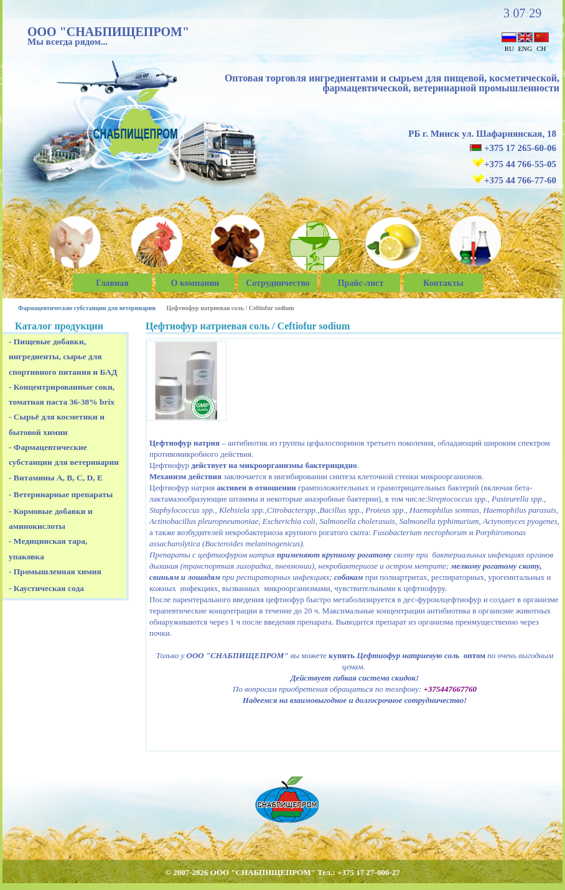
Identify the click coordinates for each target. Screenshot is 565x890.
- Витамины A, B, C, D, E (56, 477)
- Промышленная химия (55, 571)
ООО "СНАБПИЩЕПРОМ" (108, 32)
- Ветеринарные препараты (61, 494)
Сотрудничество (278, 283)
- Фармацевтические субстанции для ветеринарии (64, 455)
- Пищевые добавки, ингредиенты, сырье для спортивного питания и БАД (63, 357)
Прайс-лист (361, 283)
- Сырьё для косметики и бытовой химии (57, 424)
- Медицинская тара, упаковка (48, 548)
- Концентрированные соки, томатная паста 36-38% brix (61, 394)
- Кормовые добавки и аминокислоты (51, 519)
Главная (112, 283)
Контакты (443, 283)
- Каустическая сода (46, 588)
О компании (195, 283)
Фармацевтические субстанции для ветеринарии (87, 308)
